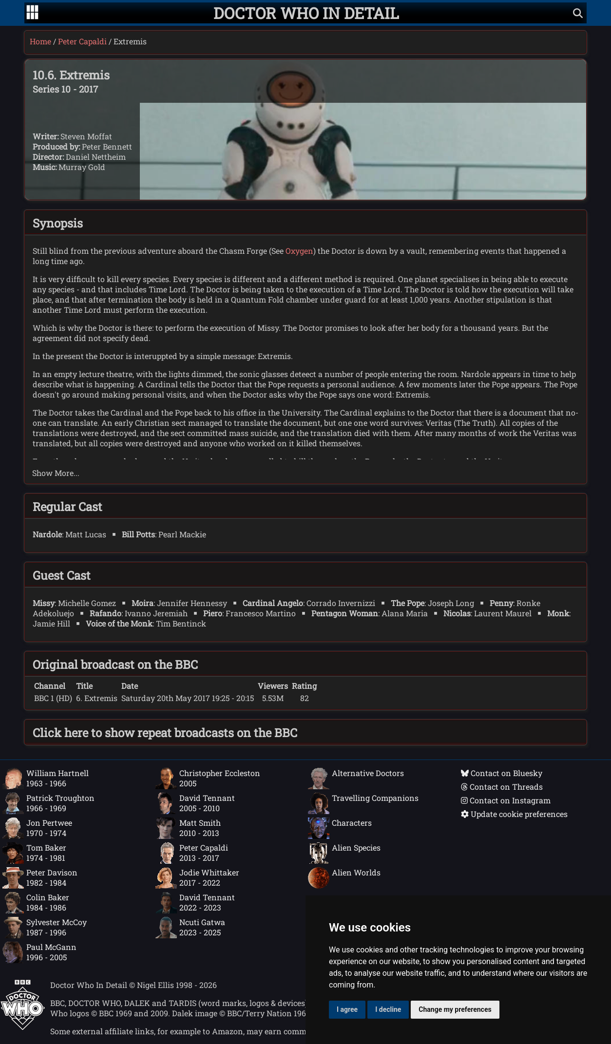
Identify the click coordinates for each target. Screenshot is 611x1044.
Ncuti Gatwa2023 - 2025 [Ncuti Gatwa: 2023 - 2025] (190, 927)
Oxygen (299, 251)
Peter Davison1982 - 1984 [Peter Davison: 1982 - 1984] (39, 878)
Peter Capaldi (82, 41)
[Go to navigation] (32, 13)
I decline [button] (388, 1009)
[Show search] (578, 12)
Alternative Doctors (356, 778)
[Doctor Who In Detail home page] (306, 12)
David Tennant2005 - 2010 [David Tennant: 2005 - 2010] (195, 803)
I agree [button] (347, 1009)
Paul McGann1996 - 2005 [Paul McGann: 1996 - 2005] (39, 952)
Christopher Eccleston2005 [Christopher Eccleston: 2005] (207, 778)
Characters (340, 828)
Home (40, 41)
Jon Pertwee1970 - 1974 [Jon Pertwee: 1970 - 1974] (37, 828)
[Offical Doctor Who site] (22, 1027)
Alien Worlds (344, 878)
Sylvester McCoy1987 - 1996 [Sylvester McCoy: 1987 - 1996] (44, 927)
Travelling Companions (363, 803)
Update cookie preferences (514, 814)
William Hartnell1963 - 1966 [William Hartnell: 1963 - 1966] (45, 778)
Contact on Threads (502, 786)
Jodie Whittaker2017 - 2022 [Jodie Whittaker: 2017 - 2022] (197, 878)
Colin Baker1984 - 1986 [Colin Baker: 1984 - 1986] (35, 902)
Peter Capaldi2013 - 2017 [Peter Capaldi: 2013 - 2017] (191, 853)
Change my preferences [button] (455, 1009)
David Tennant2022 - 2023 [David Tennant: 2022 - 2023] (195, 902)
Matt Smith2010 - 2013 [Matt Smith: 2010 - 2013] (188, 828)
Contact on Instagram (506, 800)
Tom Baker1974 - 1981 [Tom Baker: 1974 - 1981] (34, 853)
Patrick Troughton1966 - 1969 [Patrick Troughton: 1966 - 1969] (48, 803)
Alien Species (344, 853)
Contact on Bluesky (501, 773)
